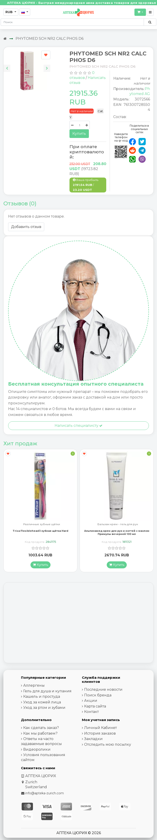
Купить (79, 133)
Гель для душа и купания (47, 691)
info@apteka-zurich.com (44, 793)
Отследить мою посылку (107, 744)
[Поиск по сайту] (150, 22)
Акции (90, 700)
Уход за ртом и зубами (44, 707)
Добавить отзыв (26, 227)
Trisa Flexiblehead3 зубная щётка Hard (40, 530)
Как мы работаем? (40, 733)
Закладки (93, 739)
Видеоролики (37, 749)
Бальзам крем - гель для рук (117, 524)
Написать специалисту (78, 425)
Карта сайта (95, 706)
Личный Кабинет (100, 728)
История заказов (100, 733)
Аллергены (34, 685)
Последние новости (103, 689)
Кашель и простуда (41, 696)
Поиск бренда (97, 695)
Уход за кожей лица (42, 702)
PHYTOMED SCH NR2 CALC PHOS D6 (49, 38)
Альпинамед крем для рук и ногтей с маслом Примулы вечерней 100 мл (116, 532)
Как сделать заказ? (41, 728)
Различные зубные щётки (41, 524)
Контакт (91, 711)
